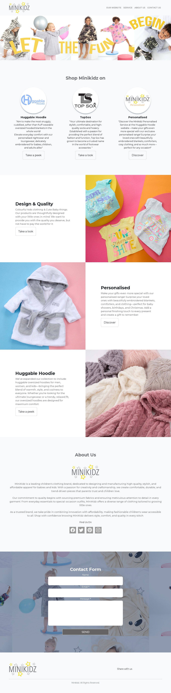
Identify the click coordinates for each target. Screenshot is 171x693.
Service (127, 7)
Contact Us (154, 7)
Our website (113, 7)
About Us (140, 7)
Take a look (85, 155)
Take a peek (33, 155)
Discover (138, 155)
